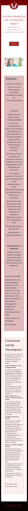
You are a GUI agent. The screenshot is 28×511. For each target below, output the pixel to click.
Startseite (8, 504)
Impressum (19, 504)
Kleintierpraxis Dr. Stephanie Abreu (14, 20)
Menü (14, 43)
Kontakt (14, 504)
